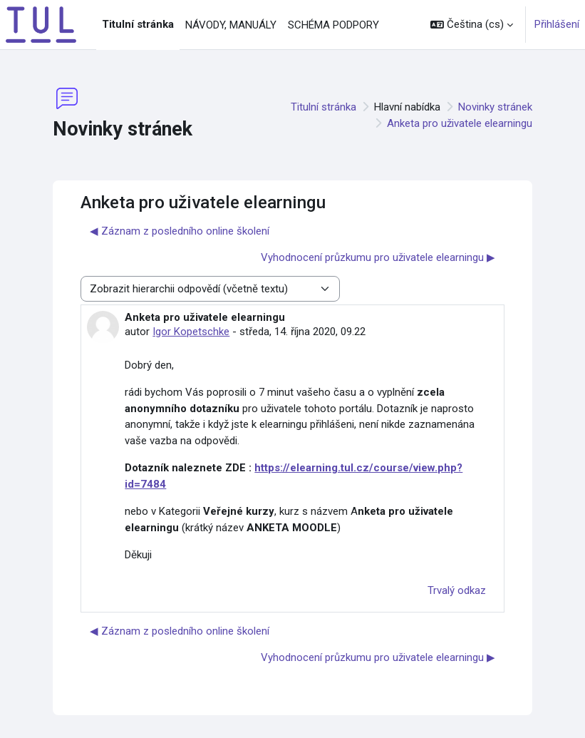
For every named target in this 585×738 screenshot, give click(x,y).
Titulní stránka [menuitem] (138, 24)
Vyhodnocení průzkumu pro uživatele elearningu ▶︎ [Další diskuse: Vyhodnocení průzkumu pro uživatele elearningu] (378, 257)
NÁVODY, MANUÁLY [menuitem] (230, 25)
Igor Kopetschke (190, 331)
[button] (471, 24)
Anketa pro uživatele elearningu (459, 123)
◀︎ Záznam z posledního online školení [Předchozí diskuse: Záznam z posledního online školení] (179, 231)
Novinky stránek (495, 107)
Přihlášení (556, 24)
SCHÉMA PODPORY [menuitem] (333, 25)
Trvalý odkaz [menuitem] (457, 590)
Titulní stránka (323, 107)
